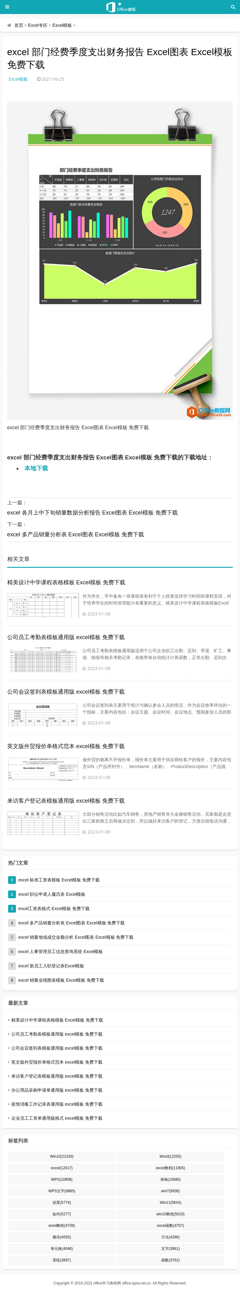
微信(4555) (61, 1237)
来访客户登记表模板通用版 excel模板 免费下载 (66, 801)
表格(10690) (170, 1179)
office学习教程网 (107, 1283)
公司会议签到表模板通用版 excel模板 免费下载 (66, 692)
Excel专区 (38, 25)
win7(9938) (170, 1191)
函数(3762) (170, 1260)
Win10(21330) (61, 1156)
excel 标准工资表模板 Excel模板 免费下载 (59, 879)
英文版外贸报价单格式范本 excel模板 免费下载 (66, 746)
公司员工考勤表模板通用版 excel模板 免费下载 (66, 637)
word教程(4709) (61, 1225)
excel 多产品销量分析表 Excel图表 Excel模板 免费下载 (75, 534)
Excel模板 (62, 25)
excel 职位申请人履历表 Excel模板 (52, 894)
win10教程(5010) (171, 1214)
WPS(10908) (61, 1179)
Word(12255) (171, 1156)
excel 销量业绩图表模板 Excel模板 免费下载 (61, 980)
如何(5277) (61, 1214)
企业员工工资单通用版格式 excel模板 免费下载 (56, 1118)
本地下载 (36, 468)
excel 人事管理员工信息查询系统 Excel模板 (60, 951)
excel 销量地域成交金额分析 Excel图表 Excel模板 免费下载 (76, 937)
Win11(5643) (170, 1202)
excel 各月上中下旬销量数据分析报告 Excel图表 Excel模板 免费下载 (92, 513)
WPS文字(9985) (61, 1191)
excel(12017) (61, 1168)
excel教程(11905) (170, 1168)
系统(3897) (61, 1260)
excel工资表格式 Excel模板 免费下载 (54, 908)
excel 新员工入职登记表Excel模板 (51, 965)
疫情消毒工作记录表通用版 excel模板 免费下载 (56, 1104)
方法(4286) (170, 1237)
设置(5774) (61, 1202)
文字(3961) (170, 1248)
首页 (18, 25)
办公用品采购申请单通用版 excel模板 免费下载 (56, 1090)
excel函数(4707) (170, 1225)
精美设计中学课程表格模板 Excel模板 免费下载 (66, 582)
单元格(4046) (62, 1248)
